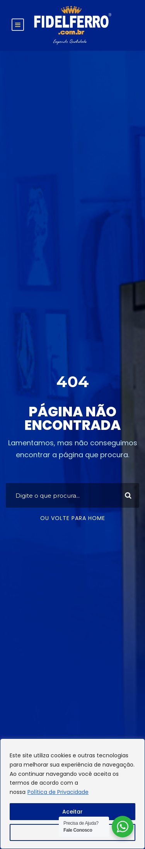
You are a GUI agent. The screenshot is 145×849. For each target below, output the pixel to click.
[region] (72, 793)
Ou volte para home (72, 518)
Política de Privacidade (58, 792)
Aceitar (72, 811)
